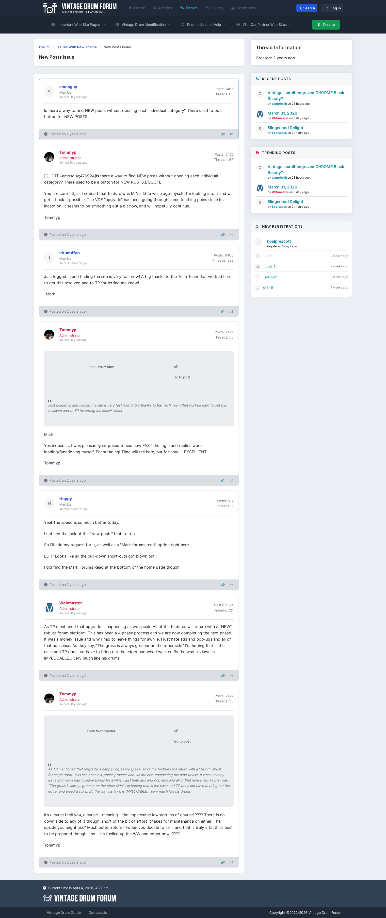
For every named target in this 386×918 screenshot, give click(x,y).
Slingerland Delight (285, 127)
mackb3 (269, 266)
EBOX (267, 256)
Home (137, 7)
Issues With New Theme (77, 47)
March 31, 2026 (282, 113)
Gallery (215, 7)
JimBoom (269, 277)
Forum (189, 7)
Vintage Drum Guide (64, 912)
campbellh (280, 103)
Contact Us (98, 912)
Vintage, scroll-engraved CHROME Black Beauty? (306, 95)
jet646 (267, 287)
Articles (162, 7)
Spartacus (280, 133)
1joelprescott (278, 241)
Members (243, 7)
